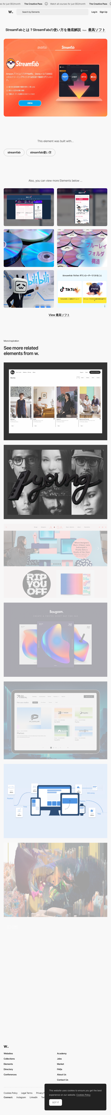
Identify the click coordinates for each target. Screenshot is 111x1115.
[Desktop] (29, 207)
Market (60, 1064)
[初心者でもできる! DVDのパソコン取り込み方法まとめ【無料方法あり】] (29, 248)
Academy (62, 1053)
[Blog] (55, 720)
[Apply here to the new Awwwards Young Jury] (55, 482)
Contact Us (62, 1079)
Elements (8, 1064)
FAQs (59, 1069)
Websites (8, 1053)
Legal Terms (26, 1093)
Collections (9, 1058)
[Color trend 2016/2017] (55, 640)
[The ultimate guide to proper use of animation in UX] (55, 801)
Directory (8, 1069)
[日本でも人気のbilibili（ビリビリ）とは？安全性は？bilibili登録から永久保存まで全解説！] (29, 289)
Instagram (21, 1097)
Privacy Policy (42, 1093)
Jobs (59, 1058)
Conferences (10, 1074)
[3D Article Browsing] (55, 951)
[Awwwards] (10, 12)
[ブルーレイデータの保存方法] (82, 248)
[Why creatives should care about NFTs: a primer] (55, 880)
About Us (61, 1074)
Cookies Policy (10, 1093)
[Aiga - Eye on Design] (55, 561)
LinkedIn (34, 1097)
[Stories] (55, 401)
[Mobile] (82, 207)
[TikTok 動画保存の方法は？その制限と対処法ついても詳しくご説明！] (82, 289)
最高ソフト (97, 29)
